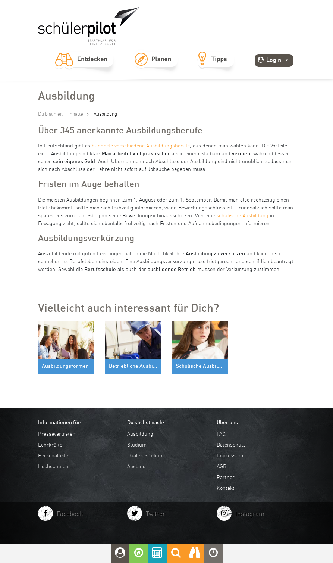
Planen (155, 67)
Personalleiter (54, 455)
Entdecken (84, 67)
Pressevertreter (56, 434)
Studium (137, 445)
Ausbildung (140, 434)
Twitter (155, 514)
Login (274, 60)
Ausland (136, 466)
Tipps (216, 67)
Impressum (230, 455)
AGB (221, 466)
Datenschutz (231, 445)
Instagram (249, 514)
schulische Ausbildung (242, 215)
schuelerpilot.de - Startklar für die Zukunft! (88, 26)
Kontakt (226, 488)
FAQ (221, 434)
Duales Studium (145, 455)
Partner (226, 477)
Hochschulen (53, 466)
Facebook (70, 514)
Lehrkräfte (50, 445)
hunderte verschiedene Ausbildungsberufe (141, 146)
